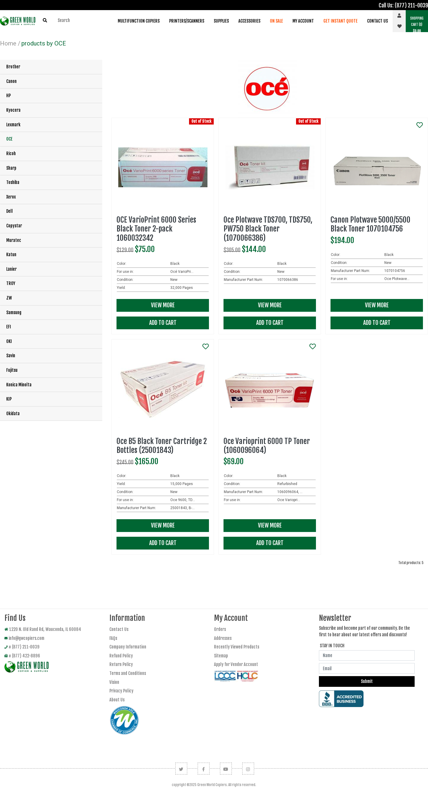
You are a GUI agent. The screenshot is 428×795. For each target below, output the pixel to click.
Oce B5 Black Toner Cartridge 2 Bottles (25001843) (162, 446)
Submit (367, 681)
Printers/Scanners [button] (186, 21)
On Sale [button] (276, 21)
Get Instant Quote (340, 21)
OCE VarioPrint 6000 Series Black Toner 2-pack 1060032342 (156, 228)
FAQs (113, 638)
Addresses (223, 638)
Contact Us (377, 21)
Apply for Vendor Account (236, 664)
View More (163, 305)
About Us (117, 700)
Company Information (127, 647)
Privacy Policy (121, 691)
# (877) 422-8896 (22, 656)
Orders (220, 629)
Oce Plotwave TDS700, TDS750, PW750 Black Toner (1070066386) (268, 228)
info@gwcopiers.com (24, 638)
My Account (303, 21)
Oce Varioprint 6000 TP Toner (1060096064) (267, 446)
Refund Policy (121, 656)
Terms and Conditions (127, 673)
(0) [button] (417, 24)
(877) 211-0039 (411, 5)
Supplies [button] (221, 21)
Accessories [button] (249, 21)
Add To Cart (163, 322)
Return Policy (121, 664)
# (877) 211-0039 (22, 647)
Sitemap (221, 656)
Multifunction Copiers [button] (139, 21)
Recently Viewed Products (236, 647)
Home (8, 43)
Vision (114, 682)
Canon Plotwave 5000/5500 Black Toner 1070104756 (370, 224)
